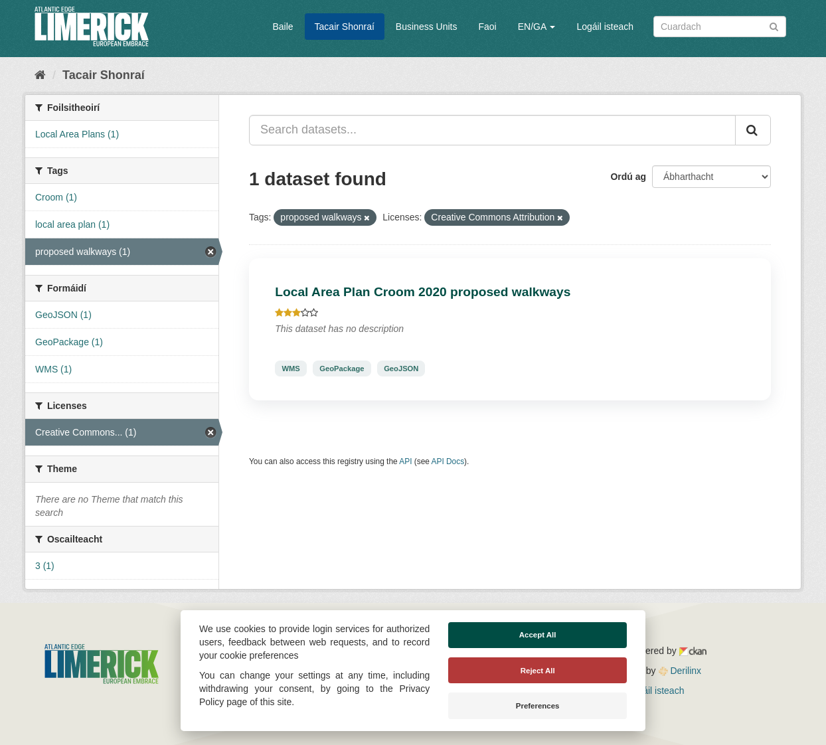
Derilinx (680, 670)
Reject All (538, 671)
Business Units (426, 26)
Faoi (487, 26)
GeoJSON (401, 368)
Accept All (537, 635)
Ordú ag (628, 176)
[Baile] (40, 75)
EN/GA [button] (537, 26)
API (405, 461)
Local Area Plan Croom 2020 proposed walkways (422, 292)
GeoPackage (341, 368)
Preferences (538, 706)
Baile (282, 26)
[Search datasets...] (492, 130)
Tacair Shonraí (344, 26)
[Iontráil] (774, 25)
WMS (290, 368)
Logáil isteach (604, 26)
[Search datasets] (719, 26)
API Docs (448, 461)
